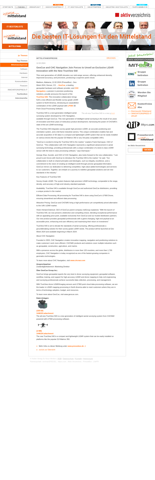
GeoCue (61, 85)
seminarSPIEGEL (49, 362)
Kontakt (78, 359)
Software (23, 69)
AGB (60, 359)
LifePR (96, 362)
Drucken (111, 58)
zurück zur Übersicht (47, 350)
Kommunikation (21, 81)
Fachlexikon (22, 94)
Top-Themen (22, 61)
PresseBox (87, 362)
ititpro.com (62, 362)
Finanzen (23, 86)
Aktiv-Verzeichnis (74, 362)
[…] (113, 113)
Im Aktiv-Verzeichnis (136, 146)
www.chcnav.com (77, 260)
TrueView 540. (42, 97)
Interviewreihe (21, 98)
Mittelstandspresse (19, 65)
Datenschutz (68, 359)
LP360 (70, 106)
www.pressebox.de (76, 346)
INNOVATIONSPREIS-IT (17, 90)
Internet (24, 77)
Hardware (23, 73)
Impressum (88, 359)
